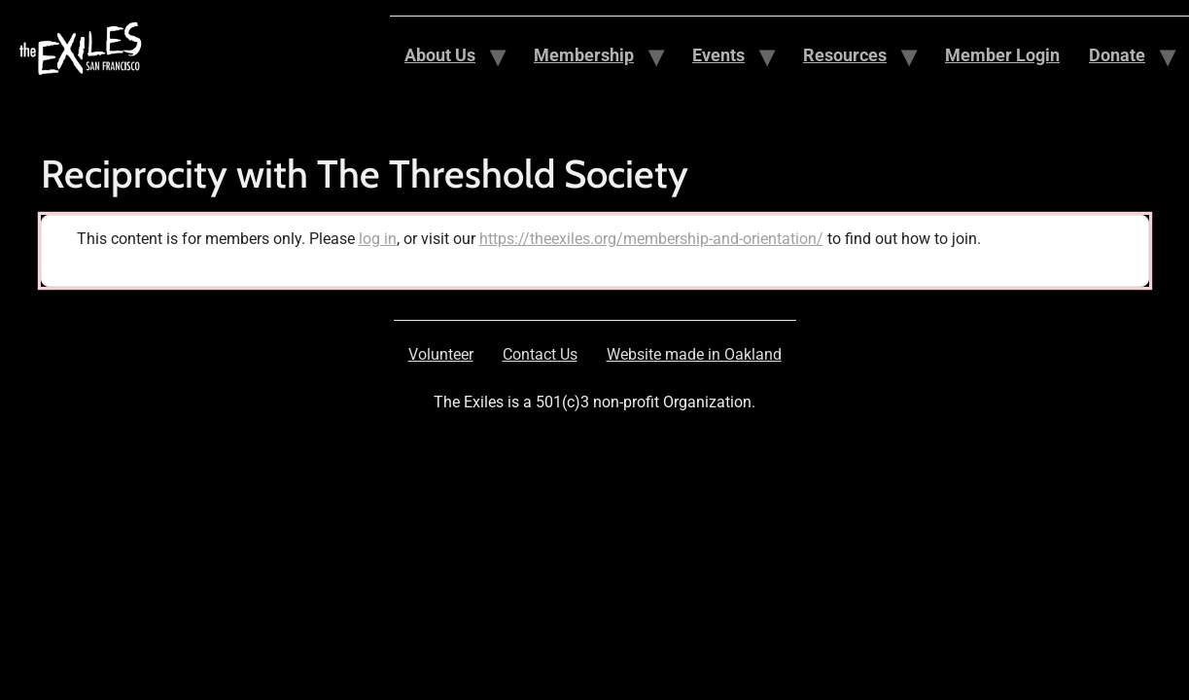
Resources (845, 55)
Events (718, 55)
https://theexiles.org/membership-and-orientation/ (651, 238)
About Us (439, 55)
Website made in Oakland (694, 354)
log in (378, 238)
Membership (584, 55)
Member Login (1002, 55)
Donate (1117, 55)
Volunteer (440, 354)
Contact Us (540, 354)
